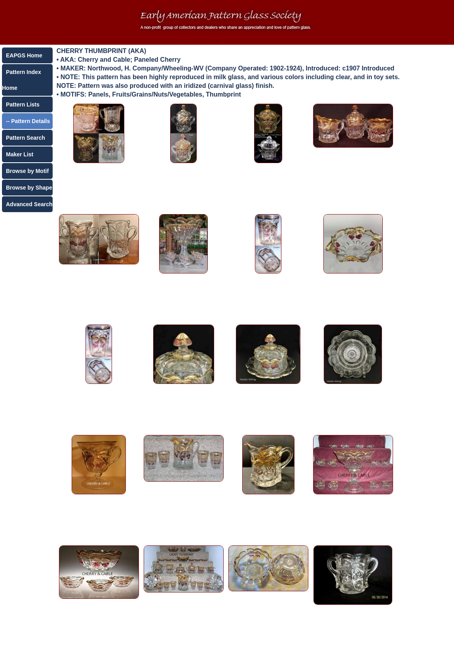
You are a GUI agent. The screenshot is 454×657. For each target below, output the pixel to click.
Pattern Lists (23, 104)
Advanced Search (29, 204)
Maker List (19, 154)
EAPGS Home (24, 55)
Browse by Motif (27, 171)
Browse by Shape (29, 187)
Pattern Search (25, 138)
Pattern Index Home (21, 80)
